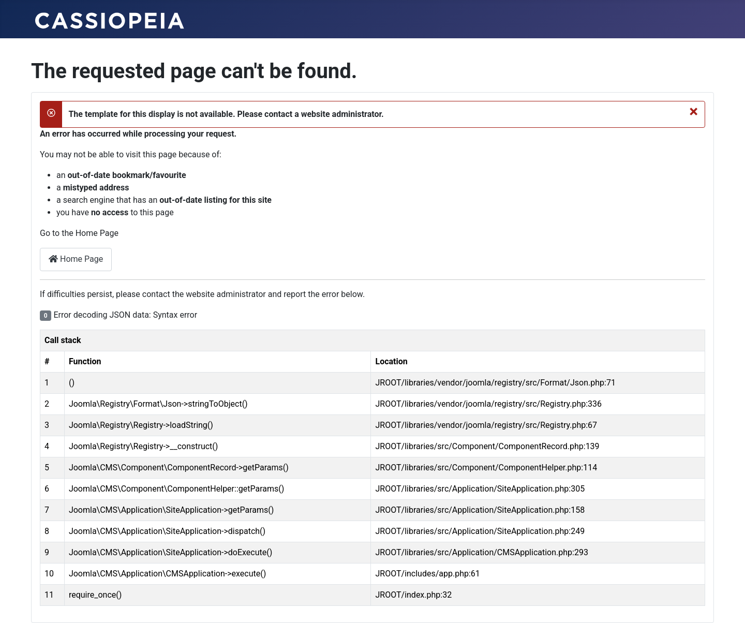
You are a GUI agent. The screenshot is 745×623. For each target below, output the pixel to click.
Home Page (76, 259)
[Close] (693, 111)
